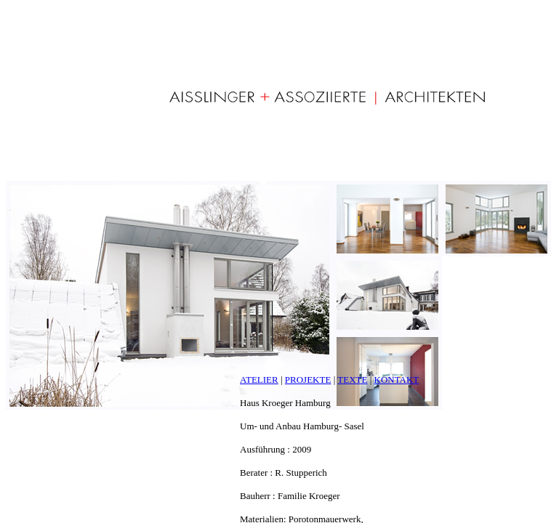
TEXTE (352, 379)
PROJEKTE (308, 379)
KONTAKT (396, 379)
